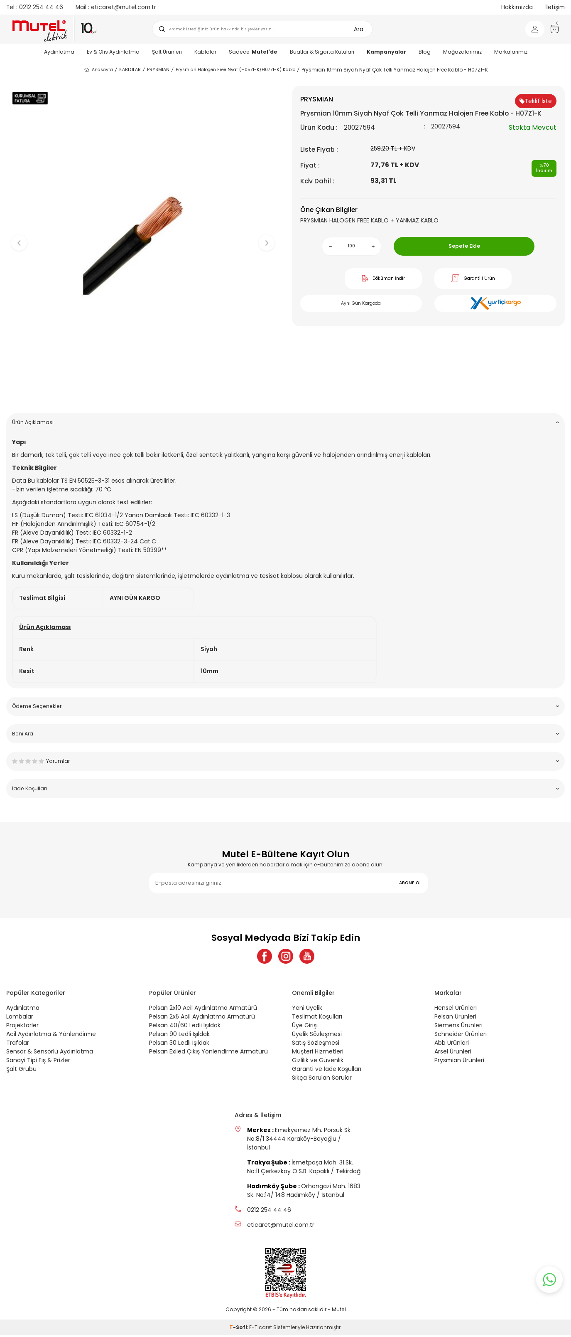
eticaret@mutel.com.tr (116, 7)
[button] (143, 393)
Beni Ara (285, 733)
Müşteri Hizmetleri (317, 1053)
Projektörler (22, 1027)
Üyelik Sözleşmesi (317, 1035)
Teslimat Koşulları (317, 1018)
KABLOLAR (130, 70)
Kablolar (205, 51)
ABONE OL (410, 883)
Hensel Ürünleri (455, 1009)
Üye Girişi (305, 1027)
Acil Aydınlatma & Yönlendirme (51, 1035)
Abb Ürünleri (451, 1044)
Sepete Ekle (464, 245)
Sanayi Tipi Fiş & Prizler (38, 1062)
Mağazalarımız (462, 51)
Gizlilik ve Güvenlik (317, 1062)
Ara (358, 29)
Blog (425, 51)
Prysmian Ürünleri (459, 1062)
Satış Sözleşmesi (315, 1044)
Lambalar (19, 1018)
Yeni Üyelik (307, 1009)
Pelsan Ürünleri (455, 1018)
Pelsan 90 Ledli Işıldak (179, 1035)
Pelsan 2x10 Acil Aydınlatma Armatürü (203, 1009)
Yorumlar (285, 761)
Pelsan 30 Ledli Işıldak (179, 1044)
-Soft (239, 1328)
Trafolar (17, 1044)
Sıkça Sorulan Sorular (322, 1079)
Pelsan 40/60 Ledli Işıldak (185, 1027)
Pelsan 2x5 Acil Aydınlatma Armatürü (202, 1018)
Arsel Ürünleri (452, 1053)
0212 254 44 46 (34, 7)
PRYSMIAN (158, 70)
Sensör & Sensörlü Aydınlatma (49, 1053)
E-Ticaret (260, 1328)
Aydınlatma (59, 51)
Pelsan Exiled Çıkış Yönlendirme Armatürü (208, 1053)
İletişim (555, 7)
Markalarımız (510, 51)
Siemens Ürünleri (458, 1027)
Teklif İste (536, 101)
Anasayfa (98, 70)
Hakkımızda (517, 7)
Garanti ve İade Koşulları (326, 1070)
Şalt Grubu (21, 1070)
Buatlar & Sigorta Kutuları (322, 51)
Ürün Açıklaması (285, 422)
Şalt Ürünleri (167, 51)
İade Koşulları (285, 788)
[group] (142, 236)
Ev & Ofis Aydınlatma (113, 51)
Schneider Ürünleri (460, 1035)
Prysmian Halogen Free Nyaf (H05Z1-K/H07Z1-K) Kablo (235, 70)
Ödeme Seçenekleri (285, 706)
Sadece (253, 51)
